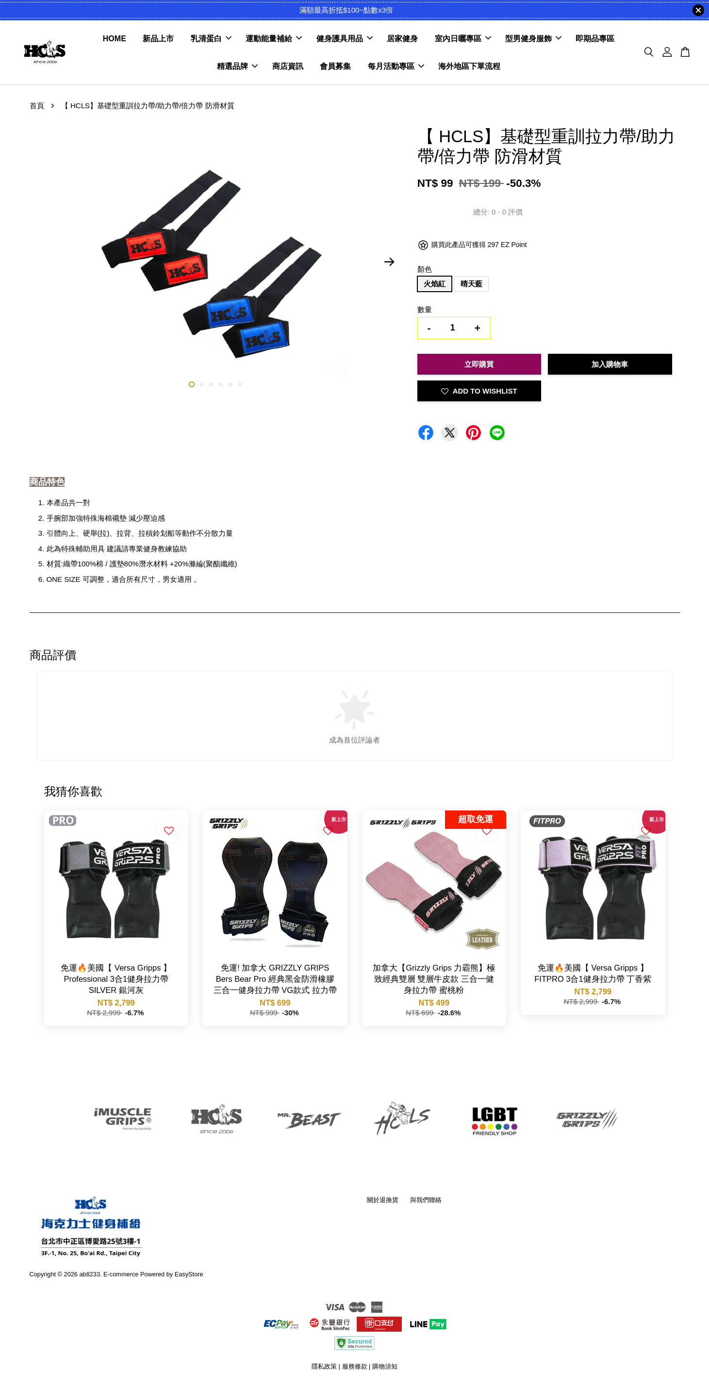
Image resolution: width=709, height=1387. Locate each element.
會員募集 (335, 67)
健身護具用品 (344, 39)
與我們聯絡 (426, 1200)
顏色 (424, 269)
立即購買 (479, 365)
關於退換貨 (382, 1200)
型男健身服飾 (533, 39)
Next (390, 262)
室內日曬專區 (463, 39)
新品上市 (158, 39)
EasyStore (189, 1274)
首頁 (37, 106)
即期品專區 (595, 39)
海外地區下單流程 (469, 67)
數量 (424, 310)
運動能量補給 (274, 39)
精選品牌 (237, 67)
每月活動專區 (396, 67)
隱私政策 (324, 1367)
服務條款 (354, 1367)
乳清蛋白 (211, 39)
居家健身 (402, 39)
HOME (114, 39)
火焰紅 (434, 285)
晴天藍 (471, 285)
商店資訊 (287, 67)
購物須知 (384, 1367)
